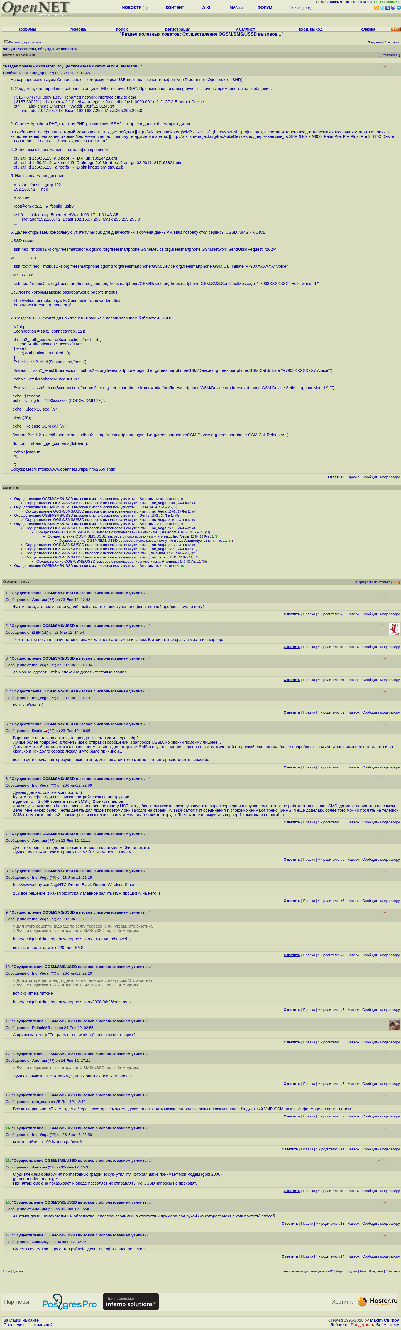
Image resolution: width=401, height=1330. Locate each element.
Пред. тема (376, 1271)
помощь (78, 29)
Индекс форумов (346, 1271)
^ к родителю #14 (330, 1256)
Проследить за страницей (28, 1324)
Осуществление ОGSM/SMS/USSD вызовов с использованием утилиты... (76, 499)
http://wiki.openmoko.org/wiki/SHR (168, 132)
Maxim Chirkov (384, 1320)
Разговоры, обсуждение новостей (47, 49)
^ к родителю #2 (331, 712)
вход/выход (310, 29)
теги (306, 7)
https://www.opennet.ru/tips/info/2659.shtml (77, 469)
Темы (363, 1271)
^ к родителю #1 (331, 680)
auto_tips (38, 73)
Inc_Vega (158, 503)
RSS (396, 582)
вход (347, 1)
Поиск (294, 7)
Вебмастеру (387, 1324)
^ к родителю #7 (331, 901)
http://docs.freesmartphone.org (42, 305)
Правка (353, 477)
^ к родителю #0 (331, 614)
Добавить (340, 1324)
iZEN (144, 507)
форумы (27, 29)
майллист (245, 29)
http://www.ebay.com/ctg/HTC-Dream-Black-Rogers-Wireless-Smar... (75, 884)
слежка (368, 29)
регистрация (362, 1)
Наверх (353, 614)
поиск (122, 29)
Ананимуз (193, 540)
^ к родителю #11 (330, 1149)
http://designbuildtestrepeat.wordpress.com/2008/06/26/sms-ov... (71, 1002)
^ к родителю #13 (330, 1223)
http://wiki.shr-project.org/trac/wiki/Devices (209, 136)
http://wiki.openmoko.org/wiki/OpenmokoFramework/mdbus (67, 300)
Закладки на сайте (21, 1320)
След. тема (393, 1271)
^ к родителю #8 (331, 1042)
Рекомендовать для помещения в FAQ (308, 1271)
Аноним (147, 499)
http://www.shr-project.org (237, 132)
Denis (144, 515)
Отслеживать (389, 55)
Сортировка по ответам (373, 582)
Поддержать (362, 1324)
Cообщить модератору (381, 477)
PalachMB (170, 532)
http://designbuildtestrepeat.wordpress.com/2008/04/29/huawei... (71, 939)
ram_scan (159, 557)
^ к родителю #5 (331, 822)
